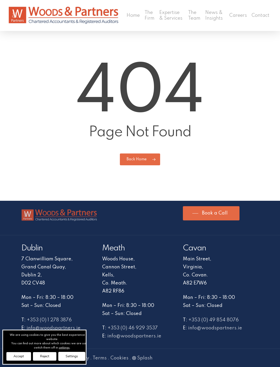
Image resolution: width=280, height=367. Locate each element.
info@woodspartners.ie (54, 328)
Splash (142, 358)
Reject (44, 356)
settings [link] (64, 347)
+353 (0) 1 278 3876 (49, 320)
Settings (72, 356)
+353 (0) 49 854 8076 (213, 320)
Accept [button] (19, 356)
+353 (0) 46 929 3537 (133, 328)
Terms (100, 358)
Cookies (119, 358)
